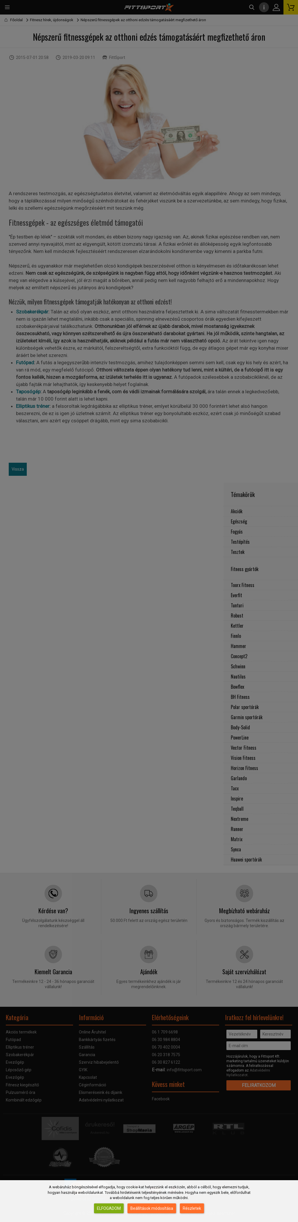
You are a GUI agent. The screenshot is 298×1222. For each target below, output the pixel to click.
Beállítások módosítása (151, 1208)
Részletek (192, 1208)
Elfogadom (109, 1208)
